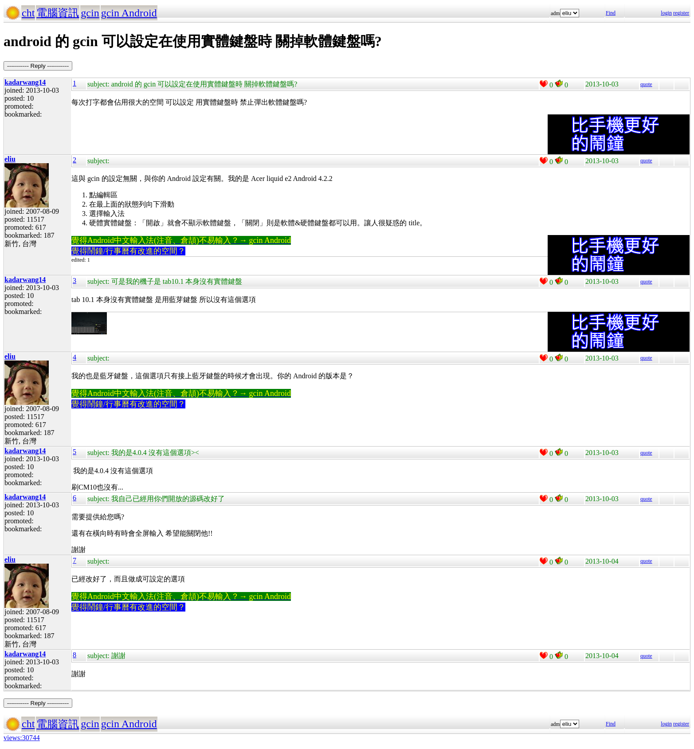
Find (611, 13)
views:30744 (22, 737)
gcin (90, 13)
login (666, 13)
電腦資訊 (57, 13)
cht (28, 13)
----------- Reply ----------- (38, 66)
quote (646, 84)
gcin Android (129, 13)
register (681, 13)
